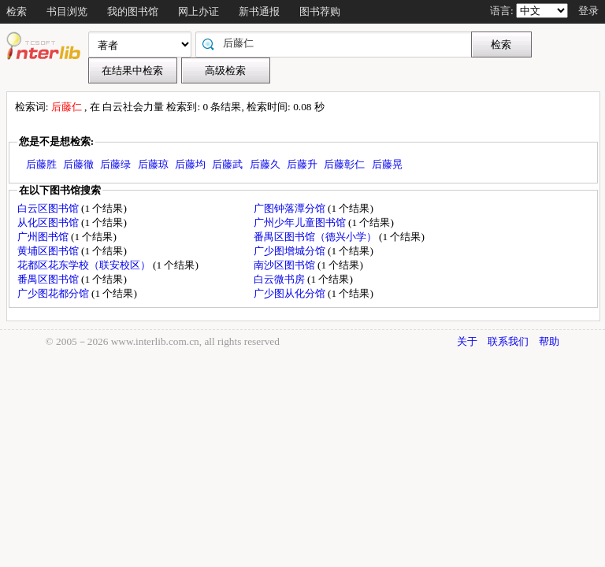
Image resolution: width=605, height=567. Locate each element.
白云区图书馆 (49, 208)
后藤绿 (115, 164)
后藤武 (227, 164)
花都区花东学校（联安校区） (85, 265)
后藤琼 (153, 164)
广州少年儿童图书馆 (301, 222)
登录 (588, 11)
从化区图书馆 (49, 222)
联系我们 (508, 341)
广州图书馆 (44, 237)
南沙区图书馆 (285, 265)
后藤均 (190, 164)
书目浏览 (66, 11)
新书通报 (259, 11)
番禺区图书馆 (49, 279)
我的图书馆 (132, 11)
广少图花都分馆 (54, 293)
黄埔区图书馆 (49, 251)
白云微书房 (280, 279)
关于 (467, 341)
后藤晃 (387, 164)
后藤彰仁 (344, 164)
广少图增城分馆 (291, 251)
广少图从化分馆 (291, 293)
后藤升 (302, 164)
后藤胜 (41, 164)
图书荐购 (319, 11)
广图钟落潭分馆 (291, 208)
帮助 (549, 341)
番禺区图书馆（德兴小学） (316, 237)
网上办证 (198, 11)
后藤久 (265, 164)
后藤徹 (78, 164)
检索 (16, 11)
